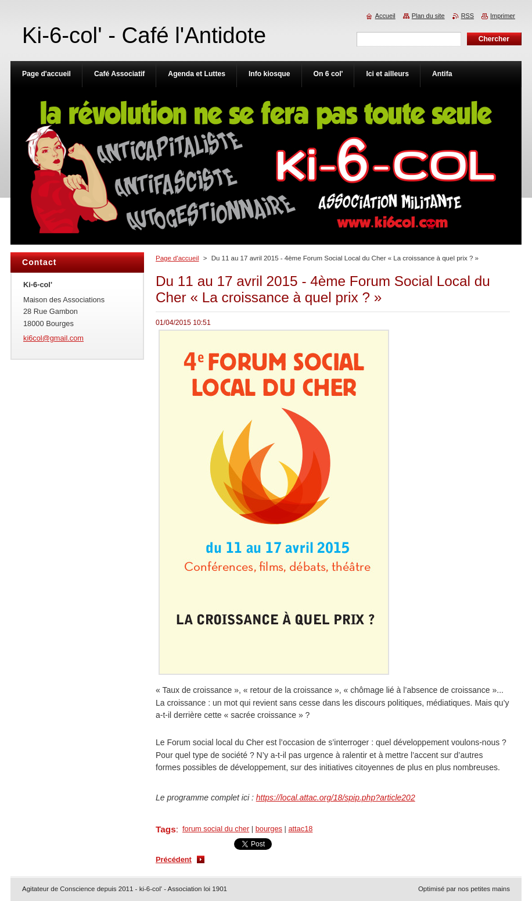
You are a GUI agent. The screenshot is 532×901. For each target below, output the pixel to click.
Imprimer (502, 15)
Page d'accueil (177, 258)
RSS (467, 15)
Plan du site (428, 15)
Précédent (174, 859)
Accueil (385, 15)
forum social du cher (215, 828)
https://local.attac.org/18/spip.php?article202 (335, 797)
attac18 (300, 828)
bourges (269, 828)
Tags (166, 829)
